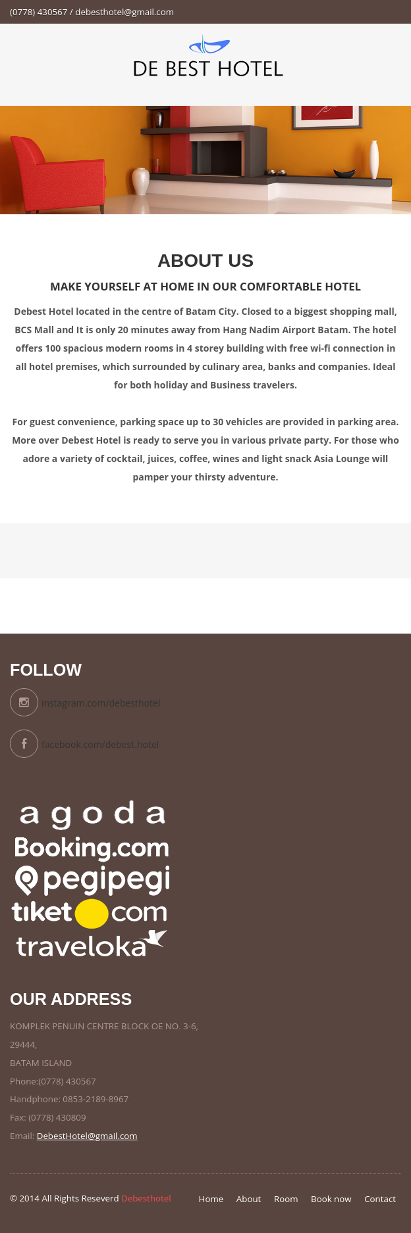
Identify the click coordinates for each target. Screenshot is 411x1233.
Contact (380, 1199)
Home (211, 1199)
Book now (331, 1199)
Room (286, 1199)
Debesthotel (146, 1198)
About (248, 1199)
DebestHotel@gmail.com (87, 1136)
